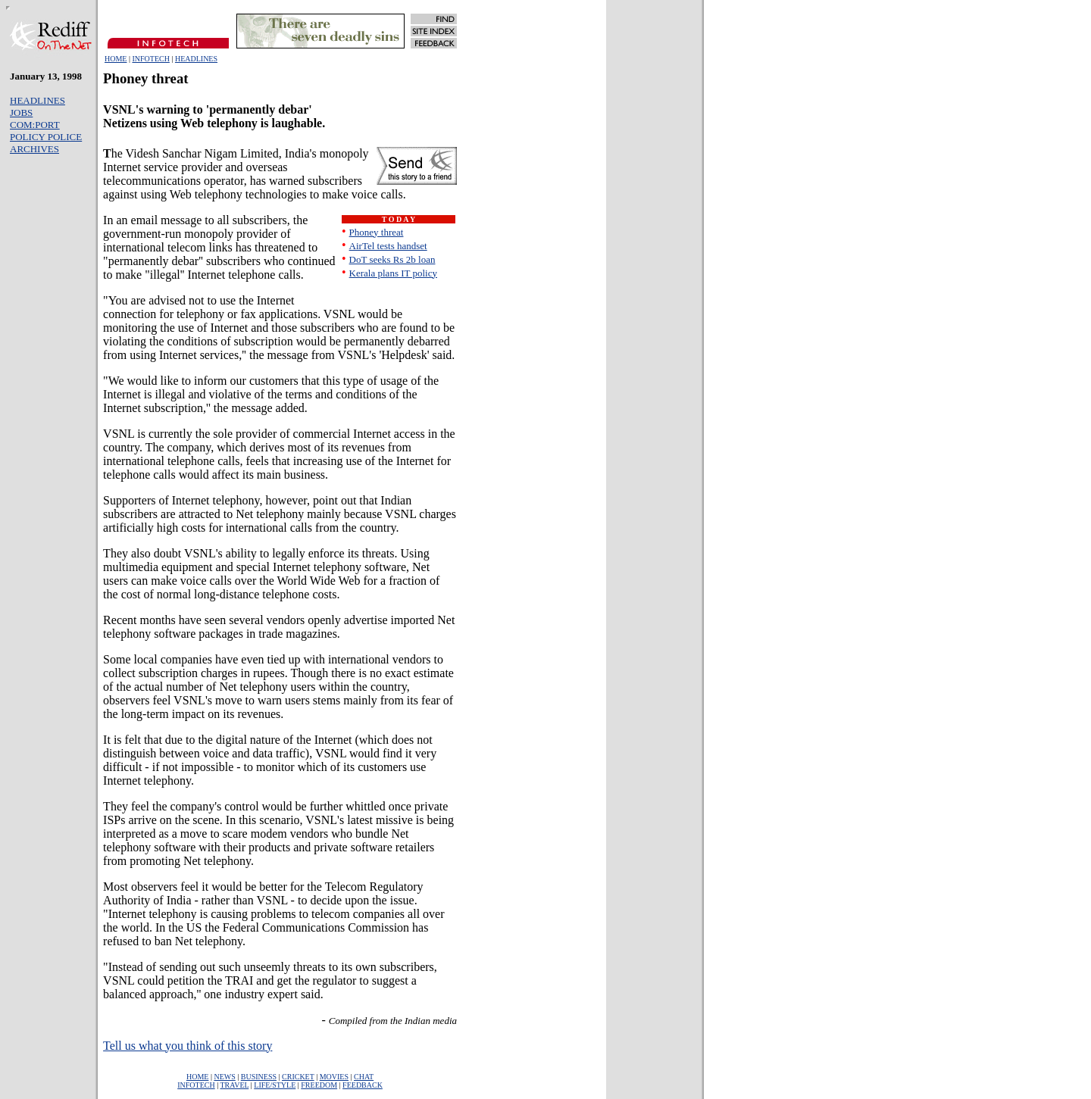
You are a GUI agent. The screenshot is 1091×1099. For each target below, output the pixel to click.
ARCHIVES (34, 149)
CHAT (364, 1076)
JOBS (21, 112)
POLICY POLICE (46, 136)
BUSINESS (259, 1076)
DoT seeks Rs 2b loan (392, 259)
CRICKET (298, 1076)
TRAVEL (234, 1085)
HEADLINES (196, 59)
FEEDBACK (362, 1085)
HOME (116, 59)
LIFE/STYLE (274, 1085)
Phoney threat (376, 232)
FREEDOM (319, 1085)
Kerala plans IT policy (393, 273)
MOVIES (334, 1076)
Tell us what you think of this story (187, 1045)
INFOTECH (150, 59)
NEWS (224, 1076)
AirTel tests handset (388, 245)
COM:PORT (35, 124)
